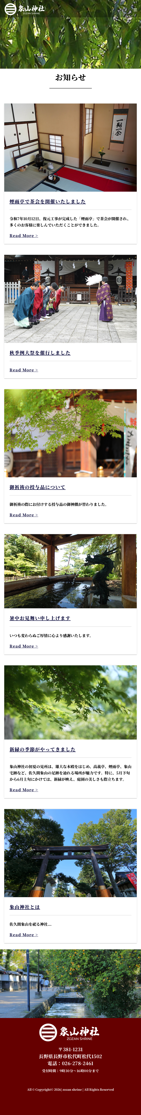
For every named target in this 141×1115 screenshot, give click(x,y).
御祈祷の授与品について (38, 487)
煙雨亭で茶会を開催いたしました (48, 201)
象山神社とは (25, 906)
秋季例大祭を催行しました (40, 352)
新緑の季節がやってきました (43, 749)
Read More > (24, 235)
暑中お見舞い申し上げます (40, 618)
